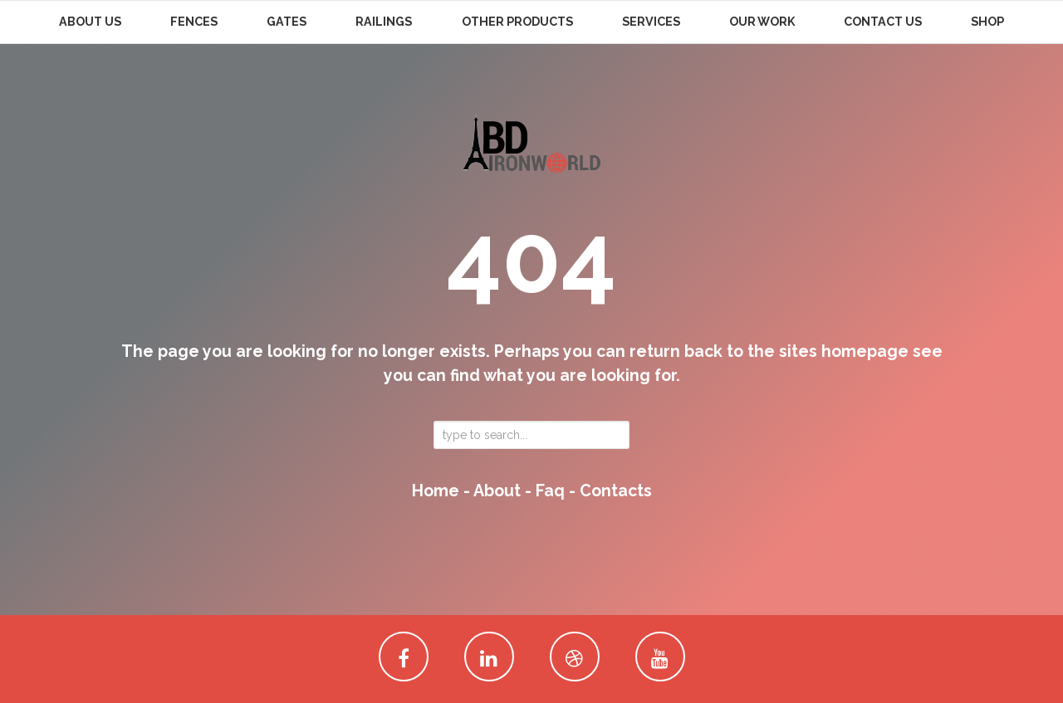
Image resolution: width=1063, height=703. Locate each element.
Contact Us (883, 21)
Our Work (762, 21)
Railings (383, 21)
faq (550, 490)
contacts (616, 490)
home (435, 490)
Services (651, 21)
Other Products (517, 21)
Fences (194, 21)
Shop (987, 21)
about (497, 490)
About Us (90, 21)
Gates (286, 21)
